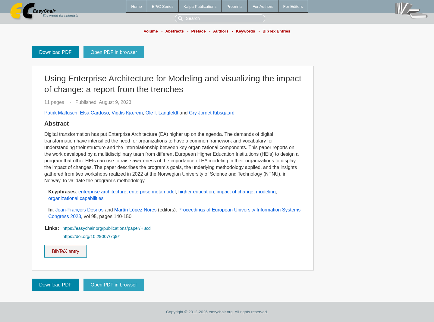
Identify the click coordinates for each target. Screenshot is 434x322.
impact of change (235, 191)
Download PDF (55, 52)
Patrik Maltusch (60, 112)
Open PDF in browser (114, 52)
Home (136, 6)
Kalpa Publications (200, 6)
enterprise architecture (102, 191)
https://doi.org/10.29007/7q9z (91, 236)
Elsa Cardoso (94, 112)
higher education (196, 191)
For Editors (293, 6)
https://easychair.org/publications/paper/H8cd (106, 228)
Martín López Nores (135, 209)
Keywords (245, 31)
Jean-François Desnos (79, 209)
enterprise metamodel (152, 191)
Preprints (234, 6)
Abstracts (174, 31)
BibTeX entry (65, 249)
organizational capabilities (75, 198)
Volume (151, 31)
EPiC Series (163, 6)
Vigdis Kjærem (127, 112)
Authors (220, 31)
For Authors (263, 6)
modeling (266, 191)
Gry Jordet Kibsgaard (211, 112)
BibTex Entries (276, 31)
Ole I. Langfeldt (162, 112)
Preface (198, 31)
